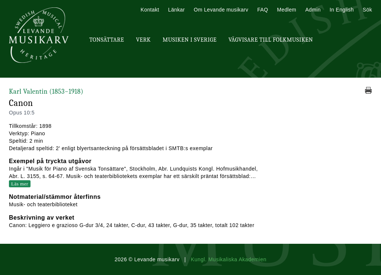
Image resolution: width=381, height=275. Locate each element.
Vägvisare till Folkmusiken (270, 39)
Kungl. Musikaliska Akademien (228, 259)
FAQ (262, 10)
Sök (367, 10)
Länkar (176, 10)
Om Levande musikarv (221, 10)
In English (342, 10)
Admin (312, 10)
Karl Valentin (46, 92)
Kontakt (150, 10)
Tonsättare (106, 39)
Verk (143, 39)
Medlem (286, 10)
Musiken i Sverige (190, 39)
